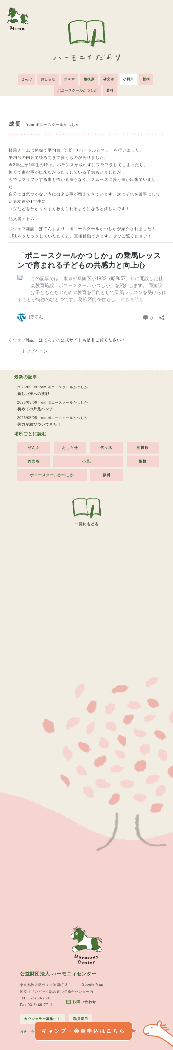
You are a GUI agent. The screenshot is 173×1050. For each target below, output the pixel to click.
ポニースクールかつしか (77, 90)
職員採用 (80, 1019)
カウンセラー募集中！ (42, 1019)
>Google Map (91, 984)
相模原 (89, 79)
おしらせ (48, 79)
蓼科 (110, 90)
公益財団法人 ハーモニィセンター (58, 973)
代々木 (69, 79)
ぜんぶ (26, 79)
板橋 (146, 79)
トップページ (35, 351)
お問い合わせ (81, 1002)
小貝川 (128, 79)
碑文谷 (108, 79)
